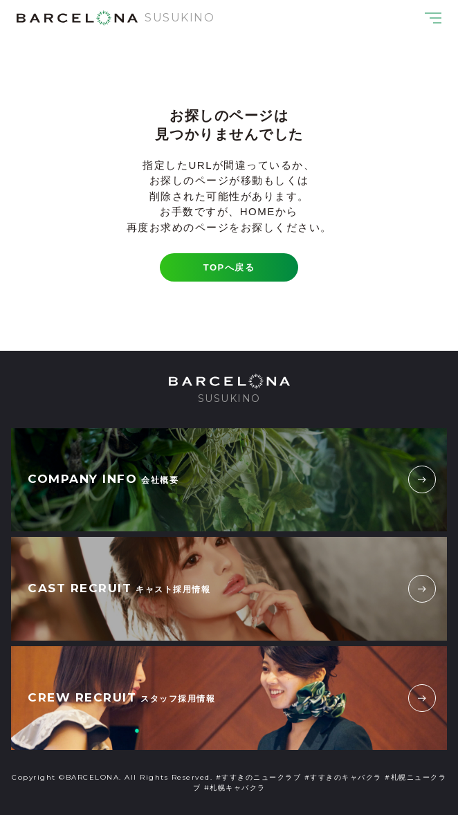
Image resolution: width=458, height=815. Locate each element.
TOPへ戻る (229, 267)
